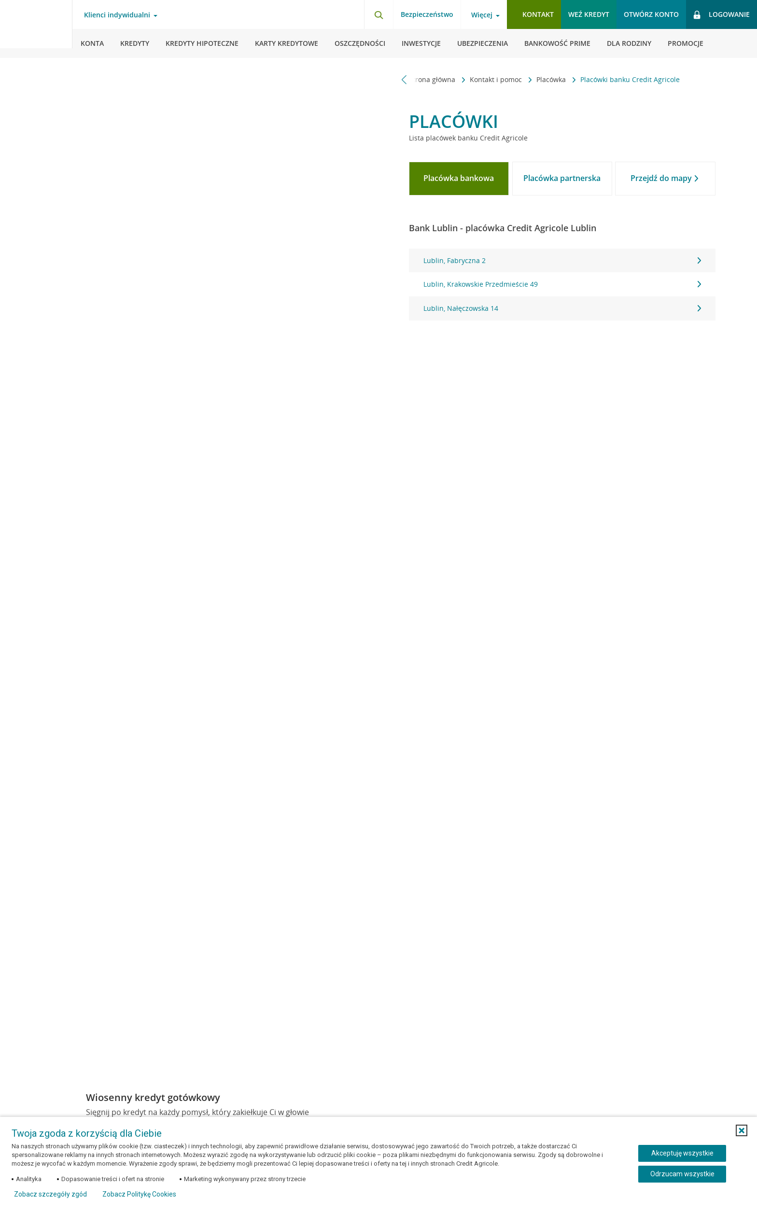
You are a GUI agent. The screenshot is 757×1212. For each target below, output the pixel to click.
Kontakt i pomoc (497, 79)
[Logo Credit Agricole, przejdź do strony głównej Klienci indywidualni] (36, 29)
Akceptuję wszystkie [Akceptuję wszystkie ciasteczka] (682, 1153)
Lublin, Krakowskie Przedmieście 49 (562, 284)
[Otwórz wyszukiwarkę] (378, 14)
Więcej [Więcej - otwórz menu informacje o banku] (481, 15)
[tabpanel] (562, 284)
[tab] (459, 178)
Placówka (552, 79)
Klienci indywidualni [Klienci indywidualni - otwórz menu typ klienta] (117, 15)
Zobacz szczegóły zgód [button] (50, 1194)
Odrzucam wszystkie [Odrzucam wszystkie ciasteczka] (682, 1174)
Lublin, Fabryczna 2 (562, 260)
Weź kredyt (588, 14)
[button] (741, 1130)
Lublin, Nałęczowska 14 (562, 308)
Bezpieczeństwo (427, 14)
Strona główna (433, 79)
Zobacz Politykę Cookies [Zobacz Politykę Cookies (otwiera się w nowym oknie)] (139, 1194)
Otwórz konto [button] (651, 14)
